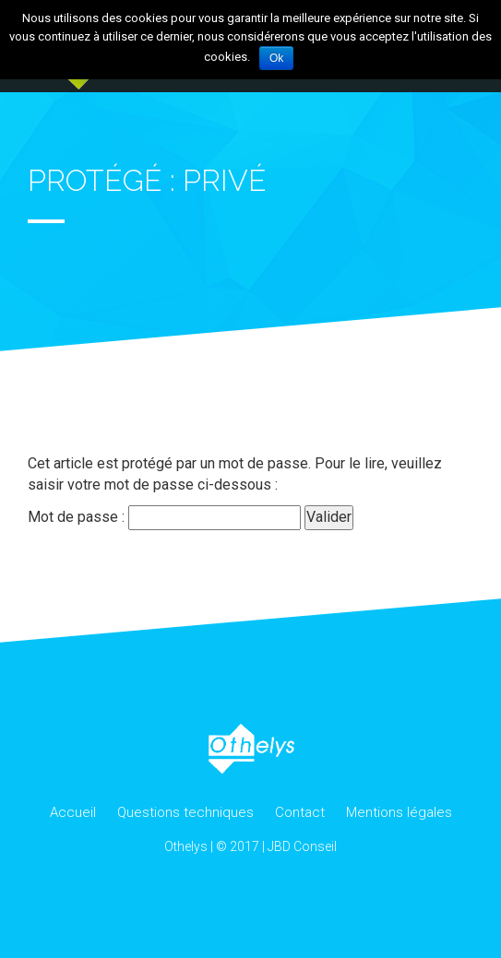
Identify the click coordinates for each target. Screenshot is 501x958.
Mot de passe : (164, 517)
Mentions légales (399, 812)
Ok (276, 58)
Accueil (73, 812)
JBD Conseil (302, 846)
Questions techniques (185, 812)
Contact (300, 812)
